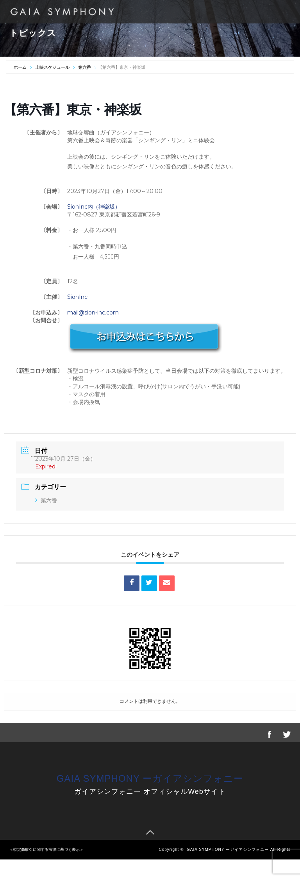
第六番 (84, 67)
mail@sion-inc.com (93, 312)
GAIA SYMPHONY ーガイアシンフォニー (150, 778)
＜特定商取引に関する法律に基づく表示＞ (46, 849)
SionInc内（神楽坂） (93, 206)
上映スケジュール (52, 67)
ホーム (21, 67)
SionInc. (78, 296)
